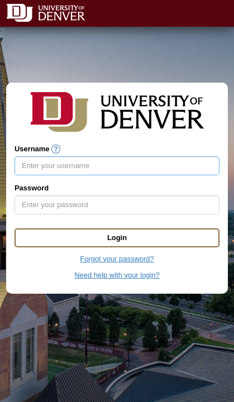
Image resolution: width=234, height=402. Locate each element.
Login (117, 237)
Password (32, 188)
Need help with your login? (117, 275)
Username (32, 149)
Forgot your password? (117, 259)
